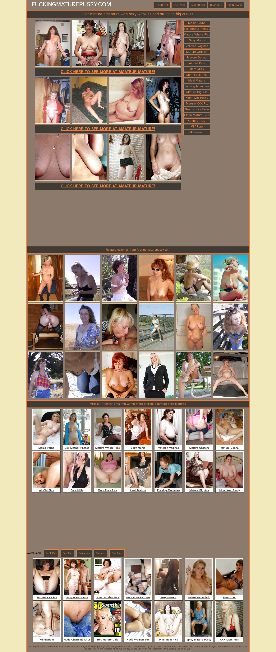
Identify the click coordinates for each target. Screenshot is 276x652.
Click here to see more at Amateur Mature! (108, 72)
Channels (216, 5)
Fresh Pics (161, 5)
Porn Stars (235, 5)
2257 (189, 648)
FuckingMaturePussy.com (71, 5)
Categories (198, 5)
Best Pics (179, 5)
